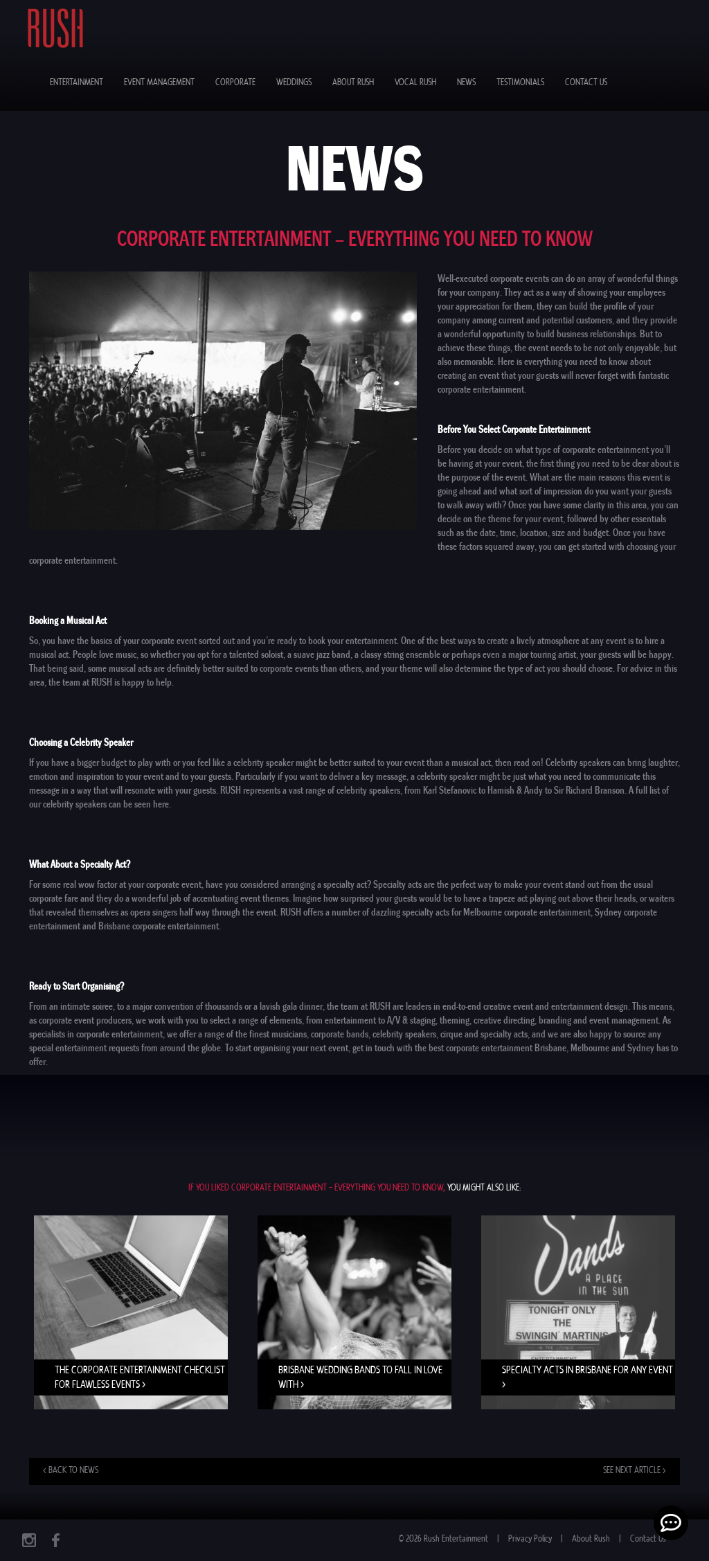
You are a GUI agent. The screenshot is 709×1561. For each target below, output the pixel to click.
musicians (289, 1034)
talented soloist (256, 654)
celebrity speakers (404, 1034)
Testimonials (520, 82)
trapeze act (508, 898)
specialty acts (425, 912)
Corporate (235, 82)
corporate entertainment (119, 1034)
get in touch (373, 1048)
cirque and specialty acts (484, 1034)
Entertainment (76, 82)
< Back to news (70, 1470)
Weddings (294, 82)
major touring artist (542, 654)
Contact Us (586, 82)
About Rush (353, 82)
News (466, 82)
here (161, 804)
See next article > (634, 1470)
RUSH (101, 682)
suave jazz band (322, 654)
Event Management (159, 82)
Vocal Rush (415, 82)
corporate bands (339, 1034)
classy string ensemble (400, 654)
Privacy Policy (530, 1539)
